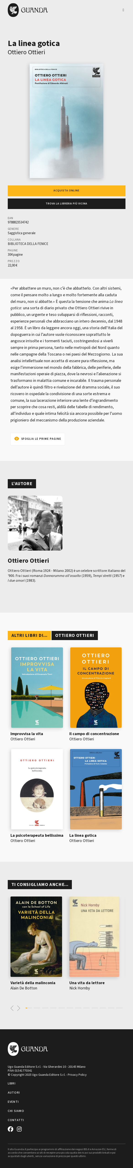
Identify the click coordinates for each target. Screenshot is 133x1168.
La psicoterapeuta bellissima (36, 835)
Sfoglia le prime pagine (41, 439)
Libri (12, 1083)
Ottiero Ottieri (26, 52)
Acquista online (66, 191)
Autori (14, 1092)
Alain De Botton (23, 988)
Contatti (16, 1120)
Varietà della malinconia (32, 983)
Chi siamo (16, 1111)
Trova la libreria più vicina (66, 204)
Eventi (13, 1102)
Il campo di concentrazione (94, 734)
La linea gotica (82, 835)
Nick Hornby (79, 988)
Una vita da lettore (87, 983)
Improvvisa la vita (26, 734)
